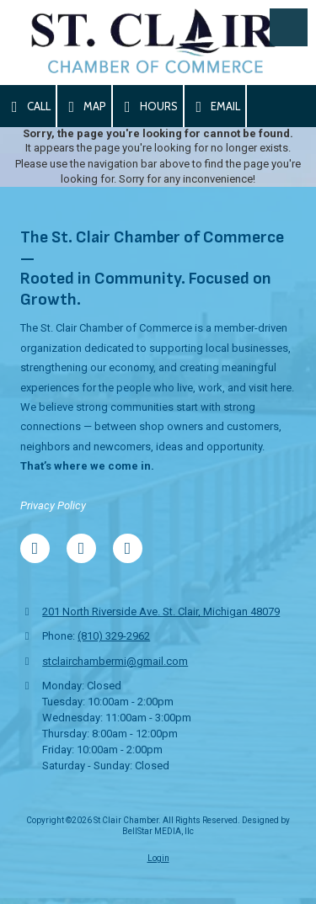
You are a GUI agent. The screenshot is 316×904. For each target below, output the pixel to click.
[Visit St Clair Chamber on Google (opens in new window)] (81, 548)
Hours (148, 106)
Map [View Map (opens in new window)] (84, 106)
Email (215, 106)
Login (158, 858)
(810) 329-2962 (114, 636)
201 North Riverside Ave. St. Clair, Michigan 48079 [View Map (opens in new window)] (161, 611)
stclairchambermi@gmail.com (115, 661)
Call (28, 106)
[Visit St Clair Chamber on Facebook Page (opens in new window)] (35, 548)
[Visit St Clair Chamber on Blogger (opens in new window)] (127, 548)
